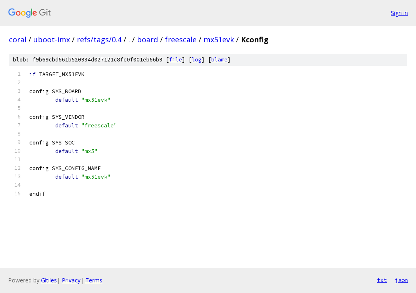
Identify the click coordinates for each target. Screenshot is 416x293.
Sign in (399, 13)
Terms (93, 280)
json (401, 280)
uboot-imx (51, 39)
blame (219, 59)
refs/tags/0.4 (99, 39)
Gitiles (49, 280)
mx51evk (219, 39)
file (175, 59)
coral (17, 39)
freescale (181, 39)
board (147, 39)
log (197, 59)
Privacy (71, 280)
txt (382, 280)
